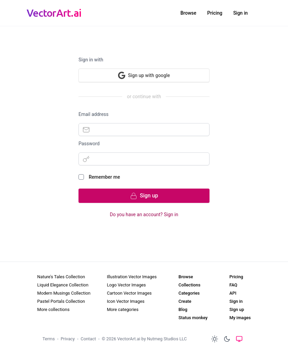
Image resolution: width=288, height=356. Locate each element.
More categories (123, 309)
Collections (189, 284)
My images (240, 317)
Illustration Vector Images (132, 276)
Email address (93, 114)
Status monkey (192, 317)
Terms (49, 338)
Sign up (236, 309)
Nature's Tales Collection (61, 276)
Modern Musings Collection (63, 293)
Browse (189, 13)
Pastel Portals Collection (61, 301)
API (232, 293)
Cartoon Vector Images (129, 293)
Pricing (214, 13)
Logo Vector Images (126, 284)
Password (89, 143)
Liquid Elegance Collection (62, 284)
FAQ (233, 284)
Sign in (240, 13)
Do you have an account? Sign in (144, 214)
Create (184, 301)
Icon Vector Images (125, 301)
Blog (182, 309)
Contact (88, 338)
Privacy (68, 338)
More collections (53, 309)
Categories (189, 293)
